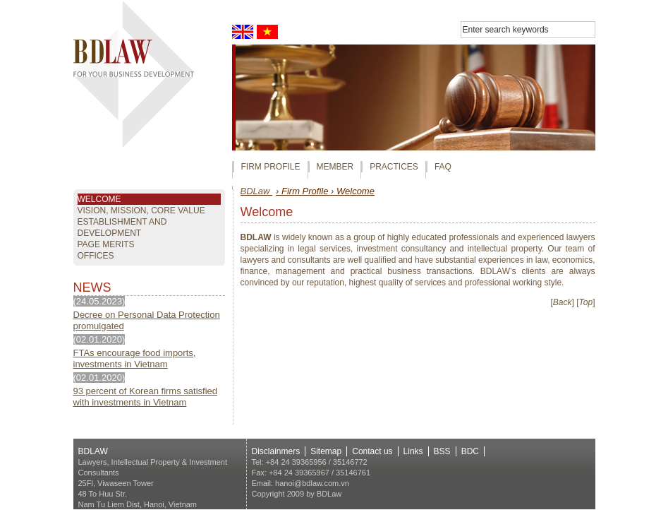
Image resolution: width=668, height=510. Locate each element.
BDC (470, 451)
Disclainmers (276, 451)
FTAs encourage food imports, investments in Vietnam (134, 358)
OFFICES (96, 256)
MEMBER (335, 167)
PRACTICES (394, 167)
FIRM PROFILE (270, 167)
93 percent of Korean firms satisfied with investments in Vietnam (145, 397)
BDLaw (257, 191)
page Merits (106, 244)
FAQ (443, 167)
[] (562, 302)
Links (413, 451)
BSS (442, 451)
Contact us (372, 451)
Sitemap (325, 451)
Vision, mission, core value (141, 210)
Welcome (99, 199)
